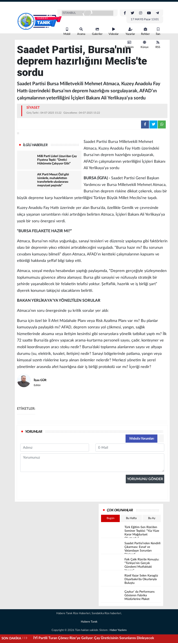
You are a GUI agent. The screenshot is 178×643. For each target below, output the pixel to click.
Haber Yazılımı (118, 630)
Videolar (114, 32)
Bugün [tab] (110, 518)
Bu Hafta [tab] (131, 518)
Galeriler (97, 32)
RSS (157, 45)
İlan (158, 32)
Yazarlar (130, 32)
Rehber (145, 32)
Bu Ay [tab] (151, 518)
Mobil (66, 32)
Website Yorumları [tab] (141, 438)
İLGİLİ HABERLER (35, 145)
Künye (145, 45)
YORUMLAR (33, 431)
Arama (81, 32)
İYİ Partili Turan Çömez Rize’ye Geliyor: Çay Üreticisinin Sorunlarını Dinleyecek (93, 638)
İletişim (129, 45)
